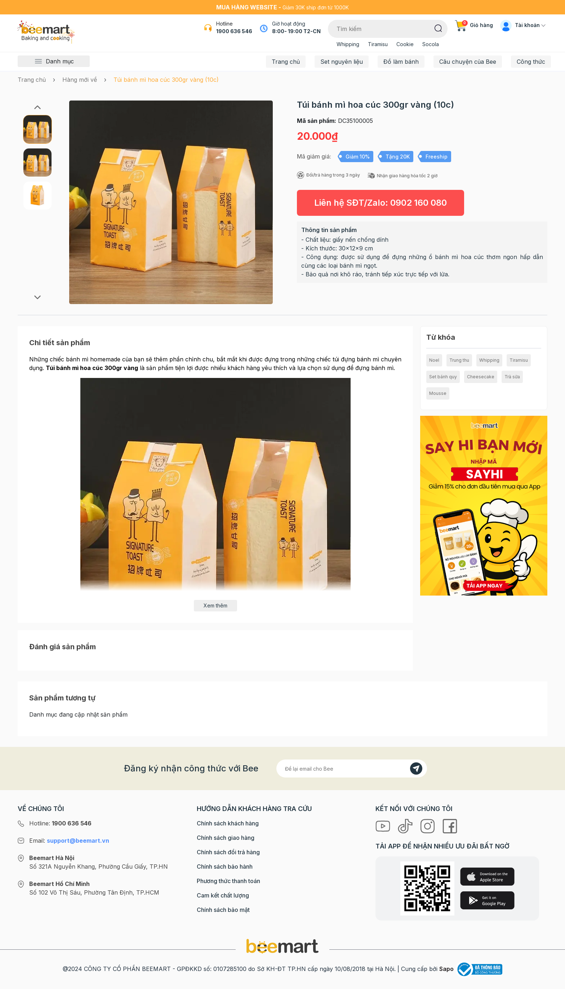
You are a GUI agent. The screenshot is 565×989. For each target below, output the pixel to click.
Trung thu (459, 360)
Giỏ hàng (474, 25)
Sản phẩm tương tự (62, 698)
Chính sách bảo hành (225, 866)
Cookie (405, 44)
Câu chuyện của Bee (467, 61)
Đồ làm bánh (401, 61)
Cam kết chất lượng (223, 895)
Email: (69, 840)
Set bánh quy (443, 376)
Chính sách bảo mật (223, 909)
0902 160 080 (418, 202)
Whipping (348, 44)
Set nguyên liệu (341, 61)
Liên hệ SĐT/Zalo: (380, 202)
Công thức (531, 61)
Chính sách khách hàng (228, 823)
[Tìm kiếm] (438, 27)
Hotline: (60, 823)
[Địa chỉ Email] (351, 768)
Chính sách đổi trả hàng (228, 852)
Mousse (437, 393)
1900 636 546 (234, 31)
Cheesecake (480, 376)
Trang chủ (286, 61)
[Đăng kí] (416, 768)
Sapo (446, 968)
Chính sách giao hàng (225, 837)
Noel (434, 360)
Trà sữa (512, 376)
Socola (430, 44)
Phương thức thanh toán (228, 881)
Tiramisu (378, 44)
